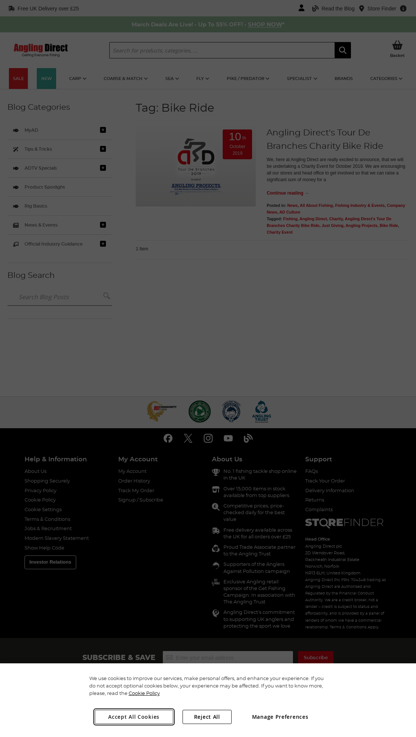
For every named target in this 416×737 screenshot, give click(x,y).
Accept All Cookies (133, 716)
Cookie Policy (144, 693)
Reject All (207, 716)
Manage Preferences (280, 716)
